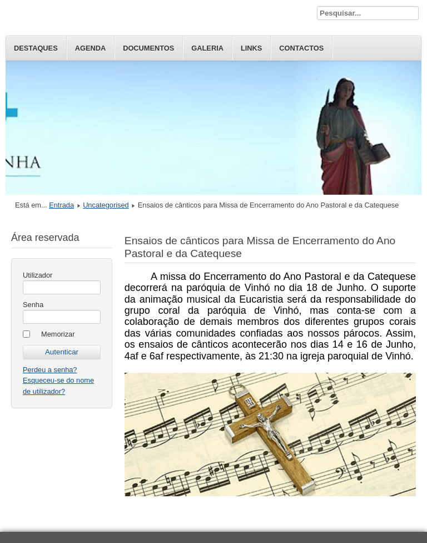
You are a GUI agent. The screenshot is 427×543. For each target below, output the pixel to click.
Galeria (207, 48)
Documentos (148, 48)
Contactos (301, 48)
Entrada (61, 205)
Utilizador (37, 275)
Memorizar (58, 334)
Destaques (36, 48)
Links (251, 48)
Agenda (90, 48)
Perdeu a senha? (50, 370)
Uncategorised (106, 205)
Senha (33, 304)
